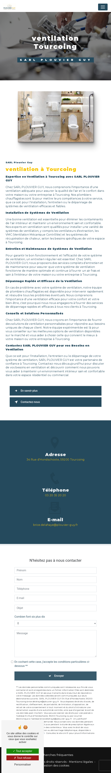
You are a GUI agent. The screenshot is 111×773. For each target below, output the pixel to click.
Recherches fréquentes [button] (55, 755)
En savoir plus (25, 391)
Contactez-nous (26, 402)
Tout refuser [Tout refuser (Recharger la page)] (22, 757)
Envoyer (59, 669)
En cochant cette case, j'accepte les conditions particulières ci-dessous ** (52, 657)
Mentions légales (81, 761)
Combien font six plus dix (29, 610)
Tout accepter (22, 751)
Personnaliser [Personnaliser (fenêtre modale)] (22, 764)
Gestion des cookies (55, 765)
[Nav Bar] (103, 7)
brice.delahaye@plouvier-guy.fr (55, 518)
